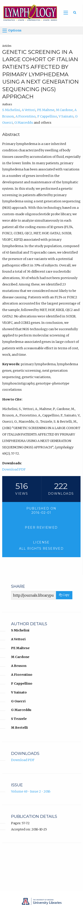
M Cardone (64, 110)
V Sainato (66, 116)
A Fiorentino (25, 116)
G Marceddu (23, 123)
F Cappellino (47, 116)
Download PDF (14, 469)
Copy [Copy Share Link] (64, 595)
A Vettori (28, 110)
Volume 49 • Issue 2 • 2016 (30, 791)
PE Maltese (45, 110)
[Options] (4, 30)
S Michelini (11, 110)
